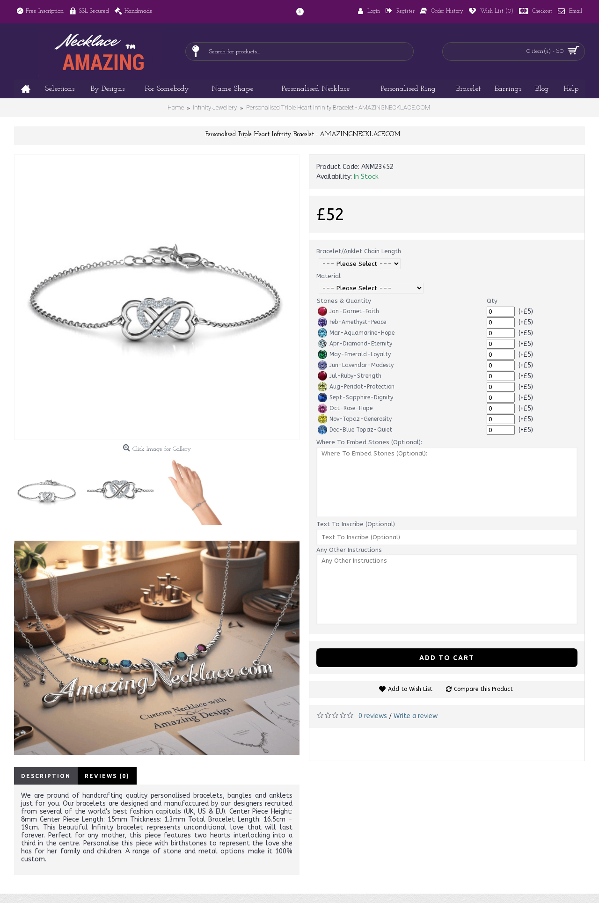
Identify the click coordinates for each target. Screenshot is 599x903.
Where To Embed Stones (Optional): (369, 442)
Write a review (416, 716)
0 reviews (372, 716)
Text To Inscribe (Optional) (355, 524)
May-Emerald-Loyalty (354, 354)
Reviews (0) (107, 776)
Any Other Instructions (349, 549)
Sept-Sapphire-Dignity (355, 397)
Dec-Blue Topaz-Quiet (355, 429)
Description (46, 776)
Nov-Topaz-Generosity (355, 419)
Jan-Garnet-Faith (348, 311)
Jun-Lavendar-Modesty (356, 365)
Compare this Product (483, 689)
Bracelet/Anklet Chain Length (358, 251)
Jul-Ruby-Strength (349, 376)
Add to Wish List (410, 689)
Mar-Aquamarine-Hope (356, 333)
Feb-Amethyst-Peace (352, 322)
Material (328, 275)
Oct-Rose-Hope (345, 408)
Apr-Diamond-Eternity (355, 343)
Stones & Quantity (344, 300)
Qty (492, 300)
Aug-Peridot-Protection (356, 386)
